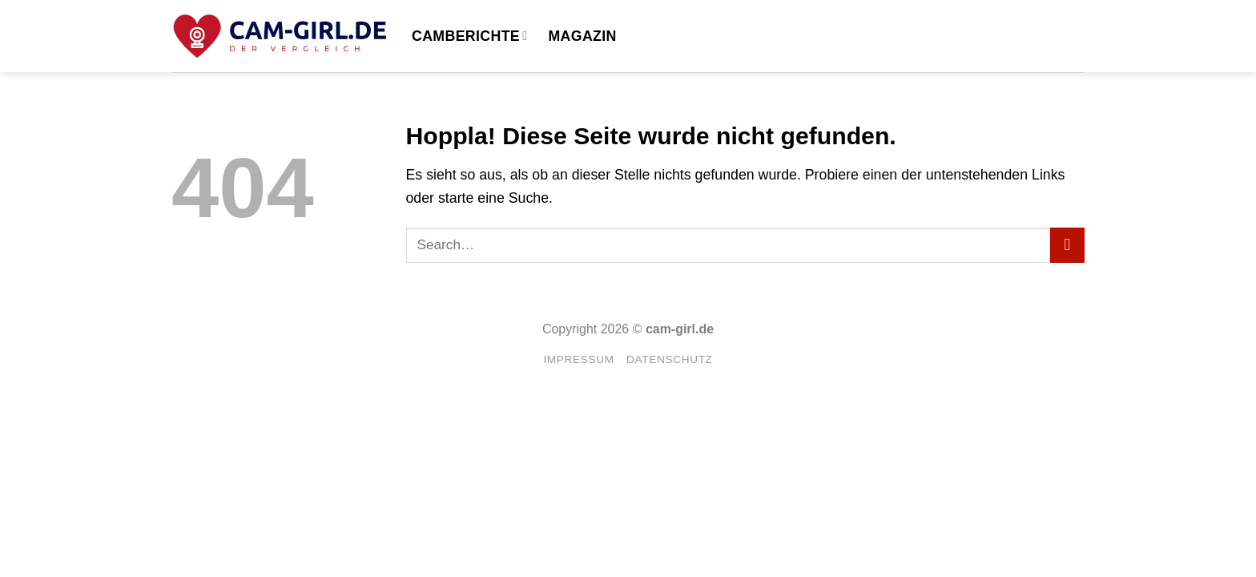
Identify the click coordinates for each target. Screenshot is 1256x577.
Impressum (578, 359)
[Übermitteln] (1067, 245)
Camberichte (469, 36)
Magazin (582, 36)
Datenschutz (669, 359)
